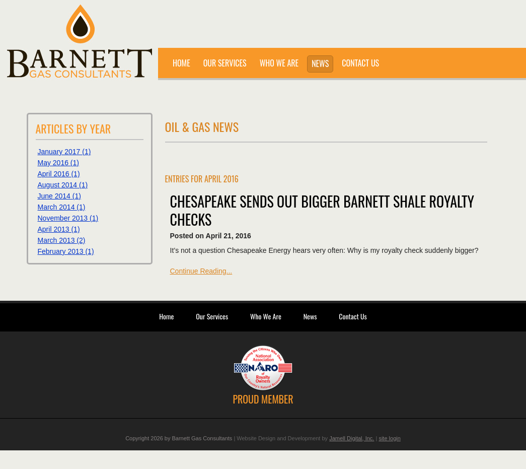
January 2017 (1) (64, 152)
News (310, 316)
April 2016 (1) (59, 174)
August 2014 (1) (63, 185)
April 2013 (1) (59, 229)
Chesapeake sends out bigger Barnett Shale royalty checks (322, 210)
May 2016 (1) (58, 163)
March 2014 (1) (62, 207)
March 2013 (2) (62, 240)
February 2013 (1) (66, 251)
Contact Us (352, 316)
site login (389, 438)
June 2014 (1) (59, 196)
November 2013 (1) (68, 218)
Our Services (212, 316)
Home (166, 316)
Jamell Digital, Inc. (351, 438)
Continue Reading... (201, 271)
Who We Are (265, 316)
